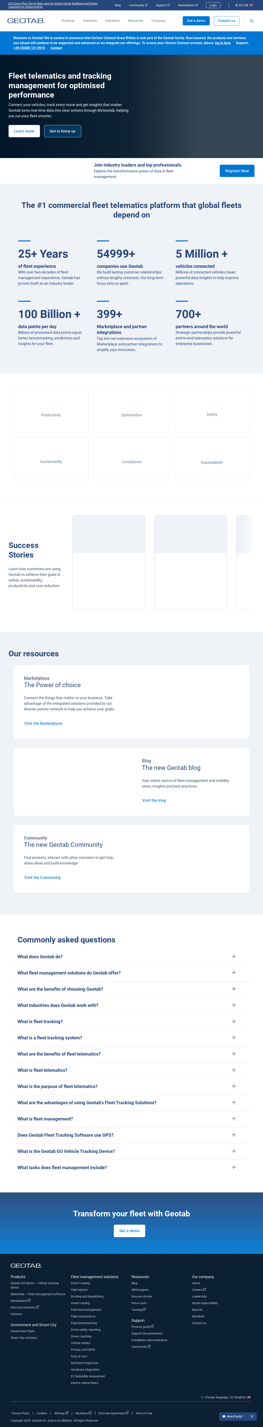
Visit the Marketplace (43, 723)
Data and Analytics (25, 1307)
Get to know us (63, 131)
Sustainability (51, 461)
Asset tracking (80, 1303)
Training (139, 1309)
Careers (199, 1289)
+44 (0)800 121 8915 (29, 48)
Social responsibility (205, 1303)
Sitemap (61, 1413)
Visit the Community (42, 877)
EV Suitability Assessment (88, 1376)
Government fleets (23, 1331)
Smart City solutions (24, 1337)
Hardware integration (85, 1369)
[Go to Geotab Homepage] (26, 20)
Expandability (212, 462)
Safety (212, 414)
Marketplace (188, 5)
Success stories (142, 1296)
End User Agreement (114, 1413)
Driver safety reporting (85, 1329)
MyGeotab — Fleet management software (38, 1294)
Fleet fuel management (86, 1309)
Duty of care (79, 1356)
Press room (139, 1303)
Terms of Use (144, 1413)
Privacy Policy (21, 1413)
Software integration (84, 1363)
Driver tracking (80, 1283)
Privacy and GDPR (83, 1349)
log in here (223, 43)
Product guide (143, 1326)
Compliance (131, 462)
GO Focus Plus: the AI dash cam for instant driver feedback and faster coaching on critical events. (53, 5)
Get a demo (129, 1231)
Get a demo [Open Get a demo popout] (196, 21)
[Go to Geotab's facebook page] (216, 1414)
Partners (16, 1314)
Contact (56, 48)
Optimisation (131, 415)
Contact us (226, 21)
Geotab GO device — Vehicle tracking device (35, 1285)
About (196, 1283)
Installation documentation (149, 1340)
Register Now (237, 171)
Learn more (24, 131)
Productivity (51, 415)
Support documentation (147, 1333)
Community (138, 5)
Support (163, 5)
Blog (118, 5)
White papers (140, 1289)
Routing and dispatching (87, 1296)
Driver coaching (81, 1336)
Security (197, 1309)
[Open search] (252, 21)
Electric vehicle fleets (84, 1383)
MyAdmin (198, 1316)
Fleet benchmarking (84, 1323)
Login (213, 5)
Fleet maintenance (83, 1316)
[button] (131, 957)
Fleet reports (79, 1289)
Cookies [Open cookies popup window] (42, 1413)
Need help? (238, 1417)
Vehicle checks (80, 1343)
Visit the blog (154, 800)
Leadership (199, 1296)
